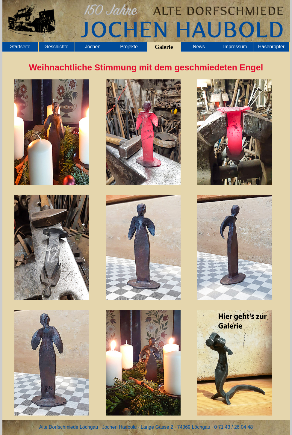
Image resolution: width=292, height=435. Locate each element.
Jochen (93, 46)
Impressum (235, 46)
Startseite (20, 46)
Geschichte (56, 46)
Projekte (129, 46)
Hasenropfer (271, 46)
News (199, 46)
